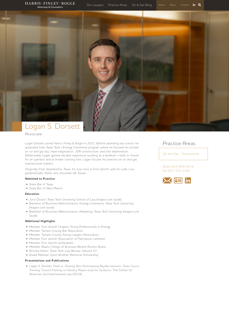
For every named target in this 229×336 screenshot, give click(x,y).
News (173, 5)
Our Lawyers (95, 5)
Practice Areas (117, 5)
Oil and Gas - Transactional (181, 154)
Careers (185, 5)
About (162, 5)
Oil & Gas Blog (142, 5)
